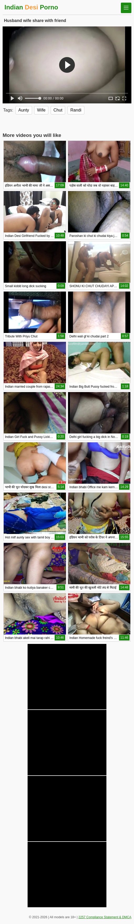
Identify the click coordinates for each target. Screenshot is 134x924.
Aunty (23, 110)
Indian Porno (31, 7)
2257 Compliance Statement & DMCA (105, 917)
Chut (58, 110)
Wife (41, 110)
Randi (75, 110)
